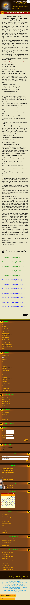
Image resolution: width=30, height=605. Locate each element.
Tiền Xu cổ (15, 327)
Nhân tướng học (15, 417)
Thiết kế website (14, 591)
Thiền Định (15, 519)
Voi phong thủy (15, 335)
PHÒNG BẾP (15, 366)
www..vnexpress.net (6, 542)
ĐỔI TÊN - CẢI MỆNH (15, 406)
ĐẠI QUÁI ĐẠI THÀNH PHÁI (15, 473)
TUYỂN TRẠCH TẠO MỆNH (15, 567)
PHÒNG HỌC (15, 379)
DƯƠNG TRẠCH (15, 355)
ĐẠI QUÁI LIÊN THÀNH (15, 477)
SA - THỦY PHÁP (15, 565)
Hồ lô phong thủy (15, 333)
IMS (18, 591)
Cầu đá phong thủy (15, 340)
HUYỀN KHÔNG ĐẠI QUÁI (15, 552)
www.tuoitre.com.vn (6, 545)
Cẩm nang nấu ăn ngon (15, 517)
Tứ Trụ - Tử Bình (15, 413)
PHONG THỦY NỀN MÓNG (15, 468)
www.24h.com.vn (5, 543)
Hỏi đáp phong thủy (8, 423)
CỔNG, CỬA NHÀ (15, 362)
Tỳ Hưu (15, 348)
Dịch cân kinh (15, 528)
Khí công (15, 530)
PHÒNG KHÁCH (15, 371)
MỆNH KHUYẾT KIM (15, 399)
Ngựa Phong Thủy (15, 329)
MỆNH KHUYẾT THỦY (15, 397)
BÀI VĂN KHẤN (15, 559)
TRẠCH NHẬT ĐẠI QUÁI (15, 475)
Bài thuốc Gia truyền (15, 523)
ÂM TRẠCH (15, 357)
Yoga (15, 526)
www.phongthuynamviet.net (8, 538)
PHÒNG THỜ (15, 368)
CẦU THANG (15, 375)
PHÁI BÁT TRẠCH (15, 554)
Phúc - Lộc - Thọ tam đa (15, 346)
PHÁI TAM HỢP (15, 563)
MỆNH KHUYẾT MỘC (15, 401)
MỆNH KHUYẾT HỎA (15, 404)
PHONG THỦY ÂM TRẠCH (15, 570)
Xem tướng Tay (15, 419)
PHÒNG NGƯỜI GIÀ (15, 390)
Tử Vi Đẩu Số (15, 415)
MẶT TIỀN (15, 386)
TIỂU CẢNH (15, 360)
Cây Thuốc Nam (15, 521)
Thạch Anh (15, 324)
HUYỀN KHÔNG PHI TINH (15, 470)
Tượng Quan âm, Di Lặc (15, 344)
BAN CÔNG (15, 373)
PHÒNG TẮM (15, 382)
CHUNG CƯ (15, 377)
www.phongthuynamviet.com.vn (8, 540)
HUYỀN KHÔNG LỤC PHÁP (15, 561)
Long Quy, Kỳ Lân (15, 338)
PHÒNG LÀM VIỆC (15, 384)
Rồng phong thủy (15, 331)
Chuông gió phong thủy (15, 342)
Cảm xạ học (15, 532)
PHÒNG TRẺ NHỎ (15, 388)
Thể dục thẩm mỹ (15, 515)
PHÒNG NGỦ (15, 364)
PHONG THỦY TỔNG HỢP (15, 479)
